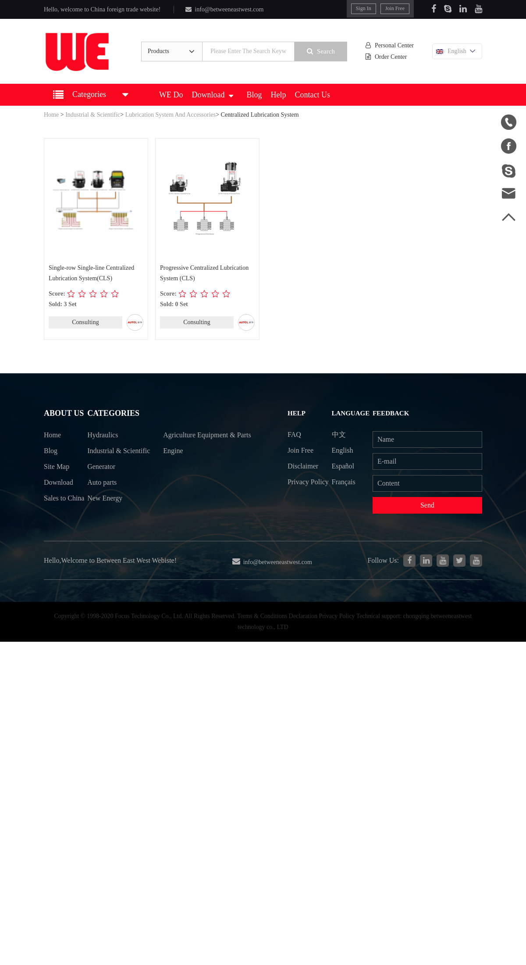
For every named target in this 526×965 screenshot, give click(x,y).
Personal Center (392, 46)
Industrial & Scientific (92, 114)
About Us (62, 413)
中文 (341, 433)
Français (346, 482)
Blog (254, 94)
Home (51, 114)
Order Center (389, 57)
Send (429, 505)
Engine (176, 468)
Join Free (395, 8)
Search (323, 51)
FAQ (295, 433)
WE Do (171, 94)
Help (278, 94)
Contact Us (313, 94)
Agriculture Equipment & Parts (203, 444)
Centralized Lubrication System (260, 114)
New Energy (106, 516)
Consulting (85, 322)
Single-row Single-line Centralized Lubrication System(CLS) (91, 273)
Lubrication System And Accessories (170, 114)
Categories (114, 413)
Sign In (364, 8)
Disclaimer (304, 466)
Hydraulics (104, 436)
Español (346, 466)
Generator (103, 484)
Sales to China (54, 509)
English (457, 51)
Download (212, 94)
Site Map (56, 468)
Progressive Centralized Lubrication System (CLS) (204, 273)
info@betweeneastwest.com (223, 9)
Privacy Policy (299, 490)
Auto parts (104, 501)
